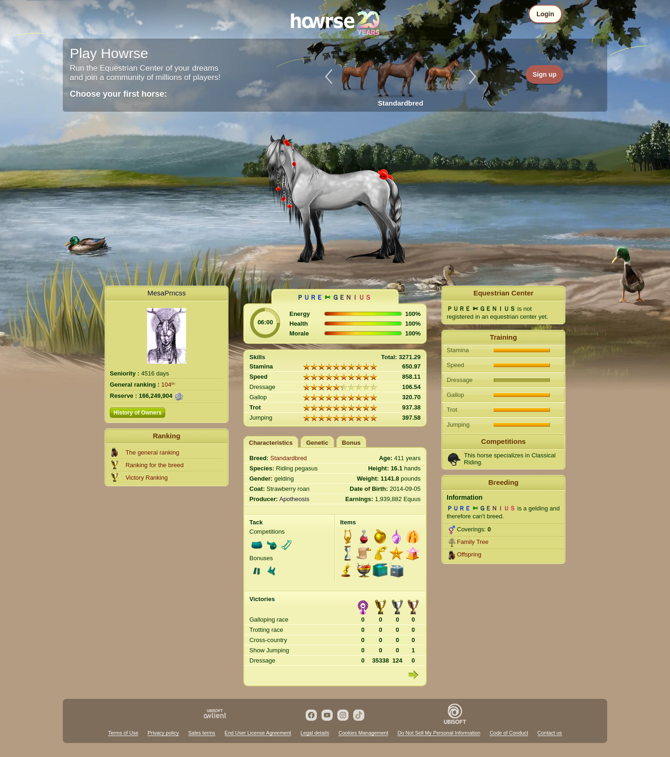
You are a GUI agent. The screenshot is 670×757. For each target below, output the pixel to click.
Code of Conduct (508, 733)
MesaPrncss (166, 293)
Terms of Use (123, 733)
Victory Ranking (147, 477)
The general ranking (153, 452)
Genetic (317, 442)
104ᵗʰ (168, 384)
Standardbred (288, 458)
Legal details (315, 733)
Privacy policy (163, 733)
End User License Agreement (258, 733)
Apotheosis (294, 499)
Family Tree (473, 541)
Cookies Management (363, 733)
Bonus (351, 442)
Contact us (549, 733)
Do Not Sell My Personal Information (438, 733)
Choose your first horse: (118, 94)
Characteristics (271, 442)
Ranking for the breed (155, 465)
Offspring (469, 554)
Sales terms (201, 733)
